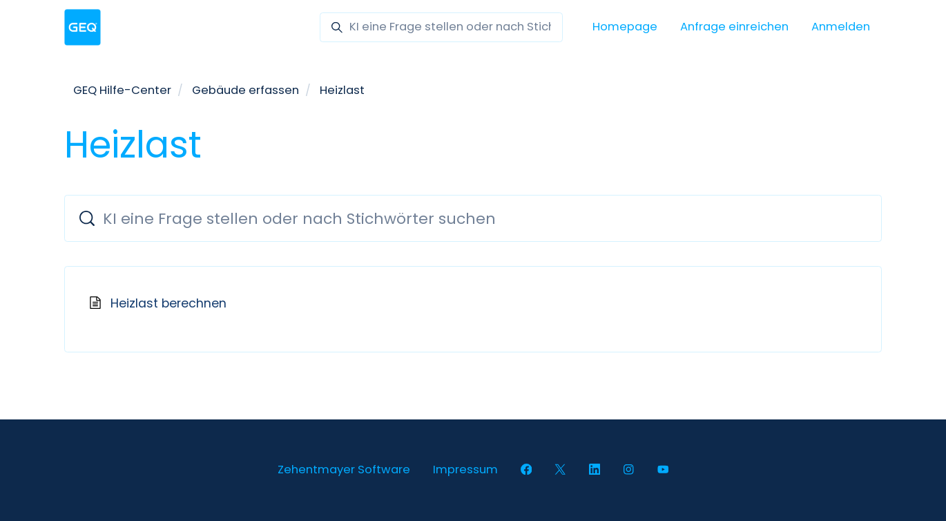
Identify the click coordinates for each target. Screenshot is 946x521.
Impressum (465, 469)
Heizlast (342, 90)
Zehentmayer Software (344, 469)
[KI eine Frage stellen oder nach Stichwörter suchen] (441, 27)
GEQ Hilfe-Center (122, 90)
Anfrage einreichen (734, 27)
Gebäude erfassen (245, 90)
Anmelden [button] (840, 27)
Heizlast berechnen (168, 303)
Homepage (624, 27)
